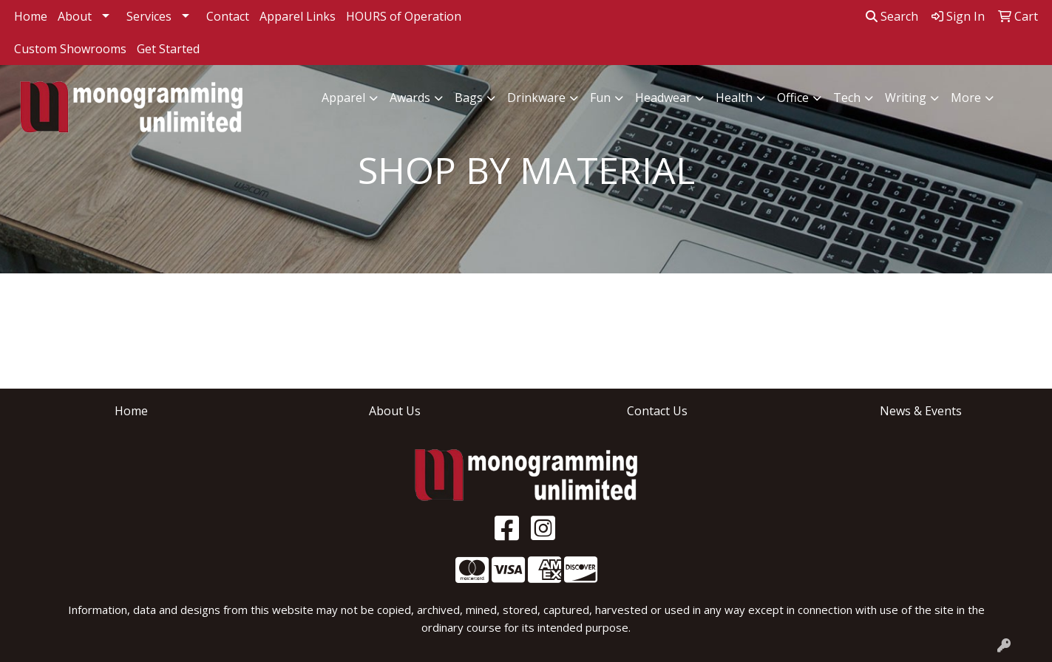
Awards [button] (410, 97)
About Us (395, 411)
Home (30, 16)
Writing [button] (905, 97)
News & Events (921, 411)
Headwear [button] (663, 97)
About (75, 16)
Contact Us (657, 411)
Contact (227, 16)
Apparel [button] (343, 97)
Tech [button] (847, 97)
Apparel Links (297, 16)
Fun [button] (600, 97)
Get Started (168, 49)
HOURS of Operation (403, 16)
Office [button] (793, 97)
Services (149, 16)
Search (892, 16)
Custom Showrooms (70, 49)
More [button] (966, 97)
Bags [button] (469, 97)
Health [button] (734, 97)
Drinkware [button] (536, 97)
